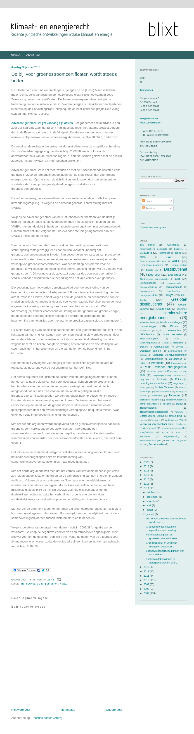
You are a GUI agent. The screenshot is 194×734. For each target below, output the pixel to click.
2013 (147, 567)
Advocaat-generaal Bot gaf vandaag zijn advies (42, 123)
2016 (147, 479)
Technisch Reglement (150, 399)
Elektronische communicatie (154, 279)
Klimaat (174, 326)
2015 (147, 483)
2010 (147, 580)
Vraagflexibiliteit (147, 432)
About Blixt (33, 55)
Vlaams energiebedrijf (173, 428)
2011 (147, 575)
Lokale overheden (172, 334)
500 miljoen (147, 244)
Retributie (162, 379)
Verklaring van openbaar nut (155, 424)
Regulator (144, 379)
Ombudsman (161, 346)
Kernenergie (148, 326)
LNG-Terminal (147, 334)
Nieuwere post (20, 709)
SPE (181, 387)
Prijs (142, 363)
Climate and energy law (153, 227)
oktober (151, 492)
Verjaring (155, 420)
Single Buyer (178, 383)
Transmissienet (148, 407)
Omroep (179, 347)
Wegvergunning (171, 436)
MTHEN (164, 343)
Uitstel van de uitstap (152, 415)
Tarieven (174, 395)
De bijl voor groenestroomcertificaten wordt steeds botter (64, 77)
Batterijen (178, 249)
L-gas (158, 330)
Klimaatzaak (145, 330)
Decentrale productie (151, 265)
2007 (147, 593)
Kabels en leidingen (171, 322)
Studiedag (157, 395)
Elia (177, 278)
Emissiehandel (148, 283)
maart (150, 509)
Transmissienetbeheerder (154, 411)
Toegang (167, 404)
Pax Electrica (175, 359)
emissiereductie (174, 283)
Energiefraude (147, 291)
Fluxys (169, 295)
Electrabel (174, 274)
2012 (147, 571)
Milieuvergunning (148, 342)
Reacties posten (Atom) (46, 718)
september (153, 496)
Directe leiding (179, 265)
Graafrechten (163, 308)
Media (176, 339)
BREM (143, 257)
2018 (147, 470)
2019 (147, 466)
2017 (147, 475)
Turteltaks (179, 412)
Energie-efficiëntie (149, 287)
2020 (147, 462)
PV (145, 367)
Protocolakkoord (179, 363)
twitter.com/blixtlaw (150, 122)
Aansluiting (173, 244)
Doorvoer (154, 274)
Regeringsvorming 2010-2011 (168, 375)
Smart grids (145, 387)
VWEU (64, 583)
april (149, 505)
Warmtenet (145, 436)
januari (151, 514)
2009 (147, 584)
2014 (147, 488)
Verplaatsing (181, 424)
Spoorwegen (145, 392)
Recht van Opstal (154, 371)
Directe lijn (152, 270)
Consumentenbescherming (153, 261)
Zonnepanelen (157, 444)
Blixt (178, 252)
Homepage (68, 709)
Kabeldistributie (147, 322)
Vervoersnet (149, 428)
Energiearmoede (173, 287)
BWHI (169, 256)
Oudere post (114, 709)
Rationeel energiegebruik (170, 367)
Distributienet (175, 269)
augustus (152, 501)
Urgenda (143, 420)
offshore (144, 347)
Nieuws (16, 55)
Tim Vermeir (146, 90)
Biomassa (164, 252)
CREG (176, 261)
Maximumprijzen (149, 338)
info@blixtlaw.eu (149, 118)
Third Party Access (149, 404)
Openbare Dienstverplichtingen (169, 354)
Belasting (146, 252)
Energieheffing (173, 291)
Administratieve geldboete (153, 249)
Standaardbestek (163, 392)
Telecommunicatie (175, 399)
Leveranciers (174, 330)
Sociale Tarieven (164, 387)
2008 (147, 588)
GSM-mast (182, 309)
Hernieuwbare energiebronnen (39, 583)
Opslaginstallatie (154, 359)
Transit (179, 403)
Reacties (148, 208)
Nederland (178, 342)
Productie (157, 363)
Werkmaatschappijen (150, 440)
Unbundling (175, 415)
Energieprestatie (149, 295)
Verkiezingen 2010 (174, 420)
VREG (164, 432)
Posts (147, 201)
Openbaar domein (150, 350)
